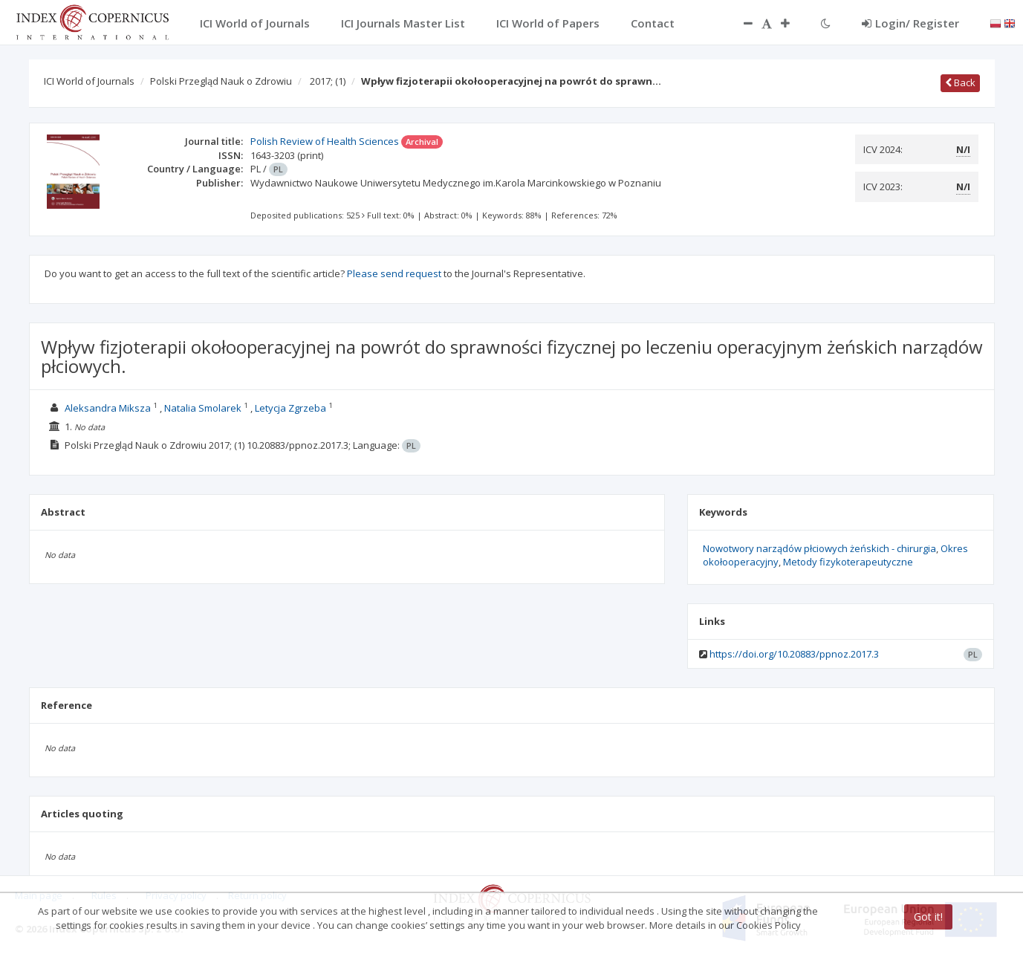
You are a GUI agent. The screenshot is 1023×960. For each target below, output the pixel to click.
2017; (327, 81)
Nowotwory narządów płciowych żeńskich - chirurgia (819, 548)
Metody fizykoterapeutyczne (848, 561)
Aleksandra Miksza (108, 408)
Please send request (394, 273)
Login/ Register (910, 23)
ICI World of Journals (89, 81)
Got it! (928, 916)
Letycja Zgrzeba (290, 408)
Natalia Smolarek (202, 408)
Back (960, 82)
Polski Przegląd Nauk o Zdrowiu (221, 81)
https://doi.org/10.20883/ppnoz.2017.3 (794, 654)
